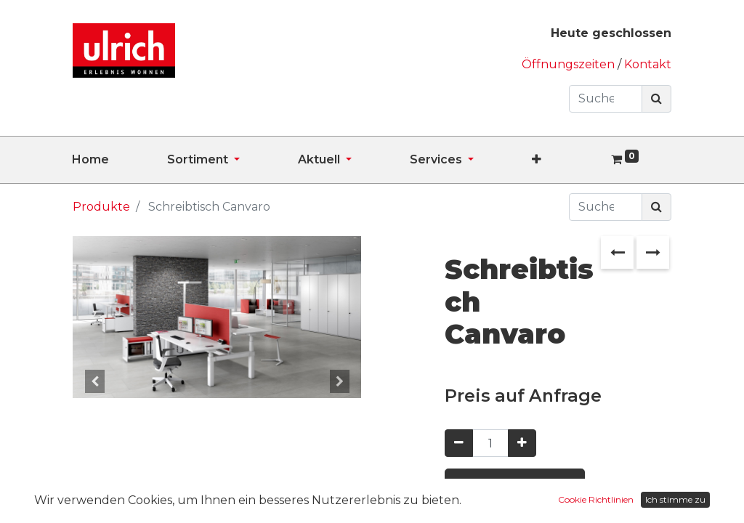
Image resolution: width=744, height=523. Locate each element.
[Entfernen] (459, 443)
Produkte (101, 207)
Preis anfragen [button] (515, 486)
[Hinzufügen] (522, 443)
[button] (565, 159)
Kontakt (647, 64)
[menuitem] (119, 159)
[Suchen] (656, 99)
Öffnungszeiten (570, 64)
